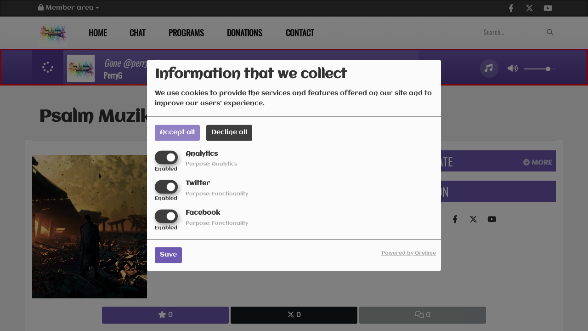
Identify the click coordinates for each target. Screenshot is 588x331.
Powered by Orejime (408, 254)
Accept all (177, 132)
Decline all (229, 132)
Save (168, 255)
